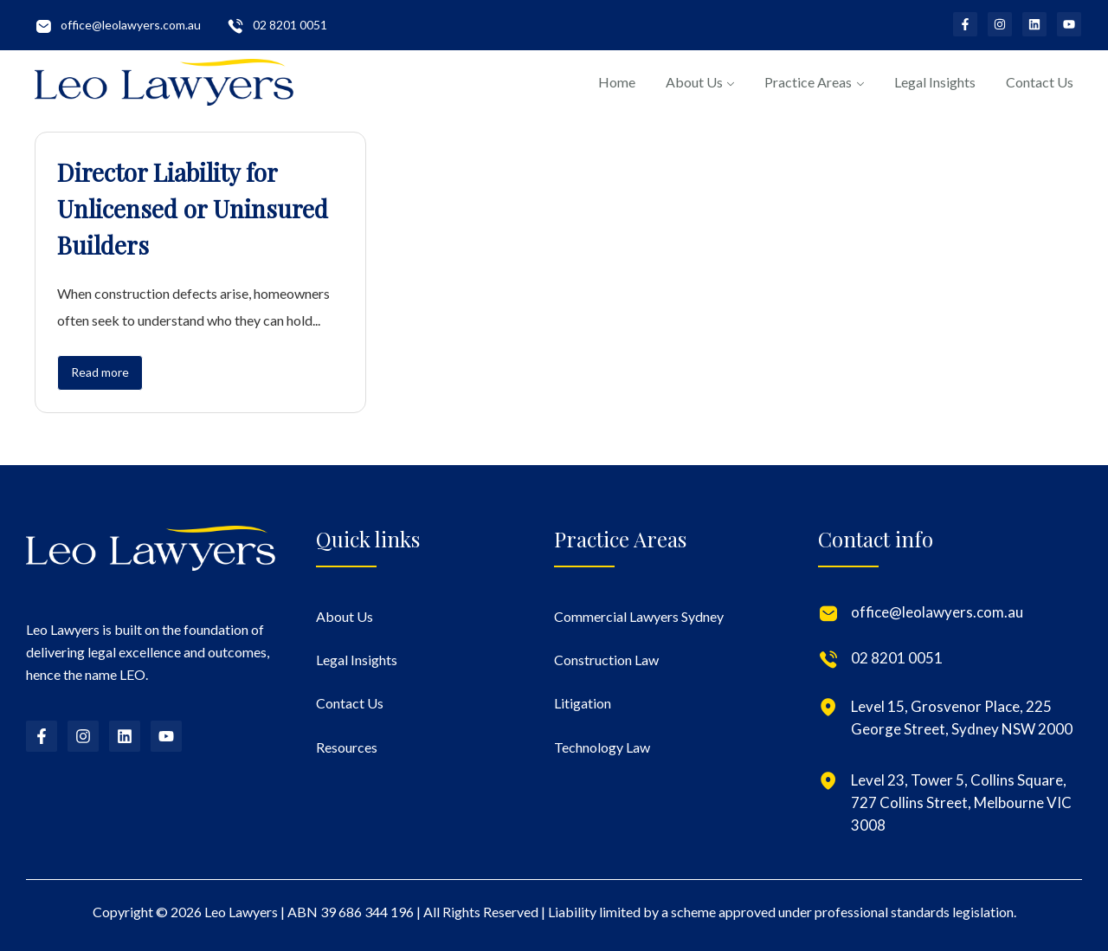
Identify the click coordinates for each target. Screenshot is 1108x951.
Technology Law (602, 747)
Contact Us (1039, 82)
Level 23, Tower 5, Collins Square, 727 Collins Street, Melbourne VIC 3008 (961, 802)
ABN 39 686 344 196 (350, 911)
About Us (694, 82)
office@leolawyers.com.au (131, 24)
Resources (346, 747)
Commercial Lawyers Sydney (639, 616)
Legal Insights (935, 82)
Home (616, 82)
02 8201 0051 (290, 24)
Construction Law (606, 659)
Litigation (582, 703)
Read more (100, 372)
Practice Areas (808, 82)
